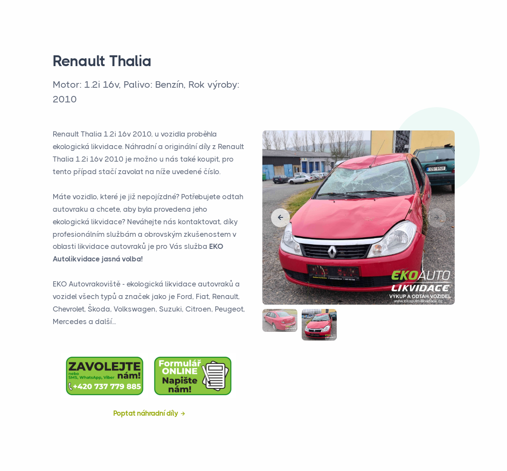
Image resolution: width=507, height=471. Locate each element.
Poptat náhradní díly (146, 413)
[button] (280, 217)
